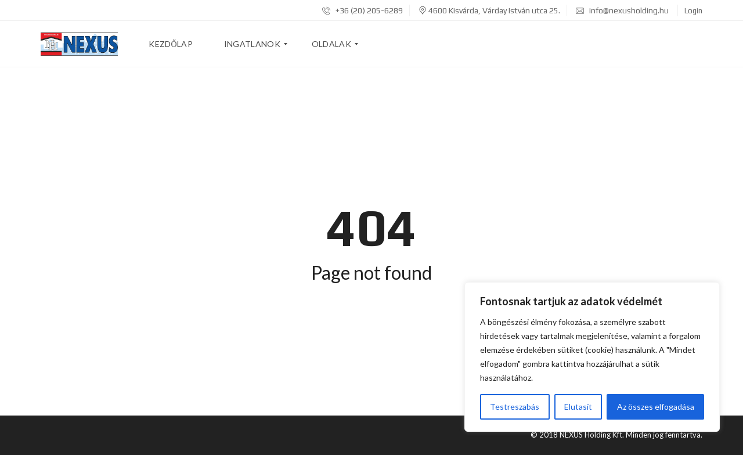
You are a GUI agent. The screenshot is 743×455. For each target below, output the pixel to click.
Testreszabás (514, 406)
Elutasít (578, 406)
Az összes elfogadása (655, 406)
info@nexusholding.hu (622, 10)
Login (693, 10)
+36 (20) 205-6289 (362, 10)
